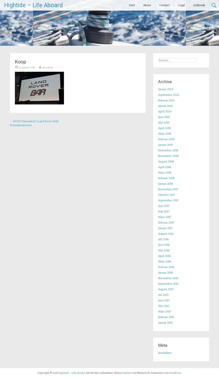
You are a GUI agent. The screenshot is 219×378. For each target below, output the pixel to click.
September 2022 (168, 94)
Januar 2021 (165, 106)
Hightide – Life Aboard (33, 5)
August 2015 (166, 289)
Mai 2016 (163, 250)
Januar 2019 (165, 144)
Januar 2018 (165, 183)
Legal (181, 5)
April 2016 (164, 256)
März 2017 (164, 217)
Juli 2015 (163, 294)
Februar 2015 (166, 317)
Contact (164, 5)
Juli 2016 (163, 239)
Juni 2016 (164, 244)
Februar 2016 (166, 267)
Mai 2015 (163, 306)
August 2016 (166, 233)
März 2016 (164, 261)
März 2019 (164, 133)
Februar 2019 (166, 139)
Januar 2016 (165, 272)
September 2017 (168, 200)
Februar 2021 (166, 100)
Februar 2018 (166, 178)
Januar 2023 (165, 89)
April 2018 (164, 167)
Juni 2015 (164, 300)
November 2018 (168, 156)
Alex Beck (47, 67)
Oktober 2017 (166, 194)
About (147, 5)
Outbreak (199, 5)
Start (132, 5)
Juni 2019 (164, 117)
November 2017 (168, 189)
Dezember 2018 (168, 150)
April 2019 (164, 128)
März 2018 (164, 172)
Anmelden (165, 352)
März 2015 (164, 311)
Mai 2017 (163, 211)
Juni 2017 (164, 206)
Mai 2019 (163, 122)
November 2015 (168, 278)
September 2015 (168, 283)
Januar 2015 (165, 322)
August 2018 (166, 161)
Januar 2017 (165, 228)
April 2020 (165, 111)
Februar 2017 (166, 222)
